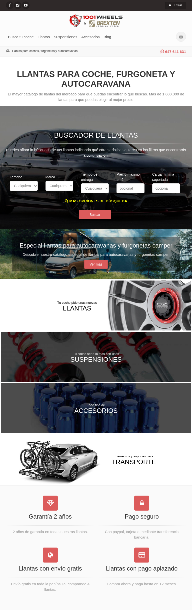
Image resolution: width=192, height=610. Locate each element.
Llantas (44, 37)
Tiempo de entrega (89, 177)
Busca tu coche (21, 37)
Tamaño (16, 177)
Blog (107, 37)
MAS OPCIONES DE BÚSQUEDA (96, 201)
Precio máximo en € (128, 177)
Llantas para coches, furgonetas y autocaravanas (45, 51)
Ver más (96, 264)
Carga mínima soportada (163, 177)
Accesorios (90, 37)
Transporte (134, 460)
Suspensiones (65, 37)
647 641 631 (173, 51)
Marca (50, 177)
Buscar (95, 215)
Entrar (175, 5)
